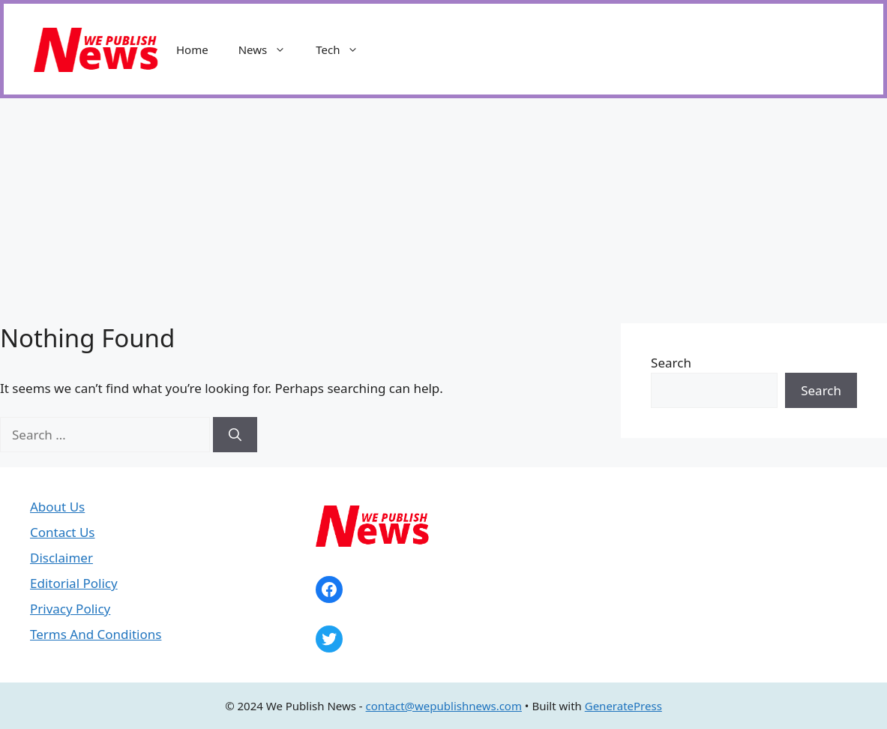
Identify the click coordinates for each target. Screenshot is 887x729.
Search (671, 362)
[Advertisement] (443, 211)
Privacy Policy (70, 608)
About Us (57, 506)
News (269, 49)
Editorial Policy (74, 583)
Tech (344, 49)
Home (192, 49)
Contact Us (62, 532)
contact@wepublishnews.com (444, 705)
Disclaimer (61, 557)
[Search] (235, 435)
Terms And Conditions (95, 634)
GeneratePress (623, 705)
